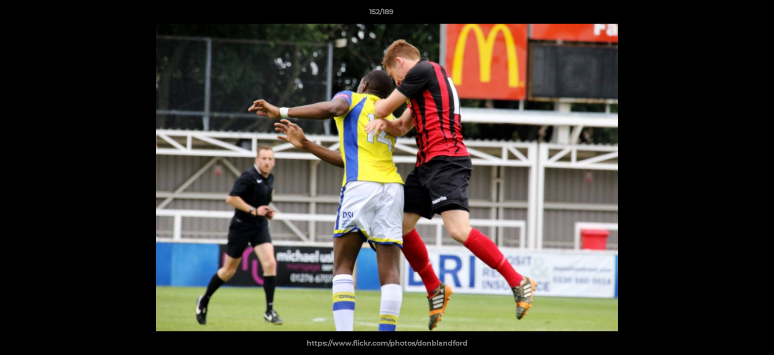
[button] (732, 14)
